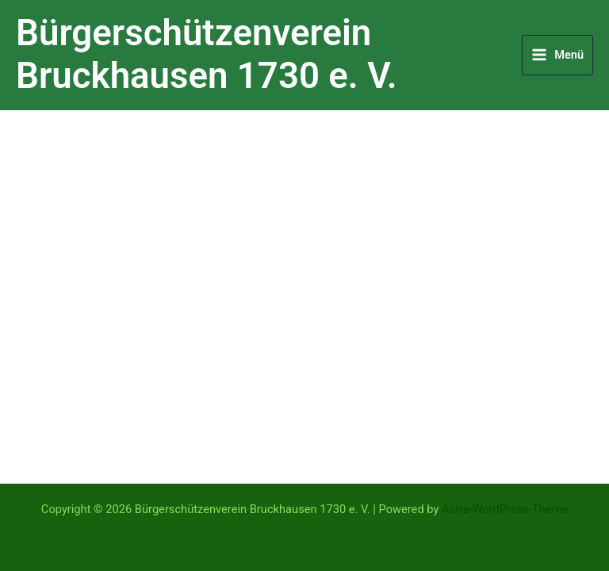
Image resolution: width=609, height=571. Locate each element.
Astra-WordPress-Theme (505, 509)
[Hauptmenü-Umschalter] (557, 55)
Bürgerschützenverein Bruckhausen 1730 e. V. (206, 55)
